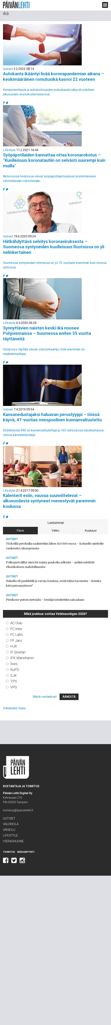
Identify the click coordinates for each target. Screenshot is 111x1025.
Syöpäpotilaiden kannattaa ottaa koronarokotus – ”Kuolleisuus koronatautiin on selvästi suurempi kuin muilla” (54, 160)
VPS (13, 687)
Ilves (14, 664)
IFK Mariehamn (22, 658)
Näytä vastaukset (45, 696)
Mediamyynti (25, 852)
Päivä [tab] (20, 530)
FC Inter (16, 629)
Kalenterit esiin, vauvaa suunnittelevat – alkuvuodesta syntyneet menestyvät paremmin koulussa (49, 501)
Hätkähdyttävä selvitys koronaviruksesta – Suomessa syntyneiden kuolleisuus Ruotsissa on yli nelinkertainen (53, 247)
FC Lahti (16, 635)
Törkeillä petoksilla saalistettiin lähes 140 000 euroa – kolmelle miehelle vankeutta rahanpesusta (55, 546)
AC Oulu (16, 623)
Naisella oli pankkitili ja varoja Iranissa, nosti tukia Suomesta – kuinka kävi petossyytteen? (53, 583)
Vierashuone (13, 841)
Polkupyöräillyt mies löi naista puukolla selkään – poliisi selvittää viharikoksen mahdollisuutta (50, 565)
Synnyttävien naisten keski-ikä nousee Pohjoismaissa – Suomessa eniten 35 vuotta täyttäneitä (47, 333)
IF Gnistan (18, 652)
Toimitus (9, 852)
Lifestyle (9, 150)
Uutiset (8, 69)
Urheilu (9, 830)
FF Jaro (16, 640)
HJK (13, 646)
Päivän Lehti (16, 4)
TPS (13, 681)
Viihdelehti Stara (14, 708)
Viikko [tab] (55, 530)
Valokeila (11, 824)
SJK (13, 675)
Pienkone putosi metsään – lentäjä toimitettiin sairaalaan (45, 599)
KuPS (14, 669)
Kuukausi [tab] (91, 530)
